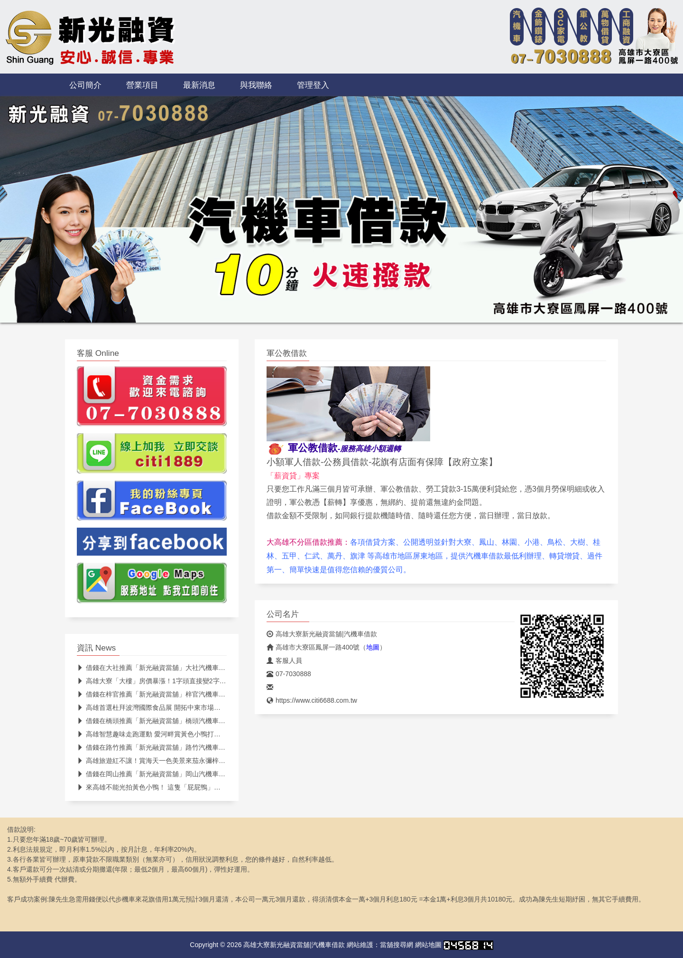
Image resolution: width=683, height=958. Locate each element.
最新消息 (199, 85)
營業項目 (142, 85)
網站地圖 (428, 945)
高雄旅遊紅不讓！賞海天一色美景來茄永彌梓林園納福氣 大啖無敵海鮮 (185, 760)
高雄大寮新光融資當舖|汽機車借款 (322, 634)
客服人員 (284, 660)
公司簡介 (85, 85)
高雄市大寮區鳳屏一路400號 (313, 647)
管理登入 (313, 85)
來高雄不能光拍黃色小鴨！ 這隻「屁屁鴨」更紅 (152, 787)
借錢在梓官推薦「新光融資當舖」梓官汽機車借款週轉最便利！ (174, 694)
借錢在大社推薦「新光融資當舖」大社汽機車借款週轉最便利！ (174, 667)
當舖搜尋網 (396, 945)
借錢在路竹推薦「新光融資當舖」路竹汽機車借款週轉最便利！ (174, 747)
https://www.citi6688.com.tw (312, 700)
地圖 (372, 647)
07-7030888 (289, 674)
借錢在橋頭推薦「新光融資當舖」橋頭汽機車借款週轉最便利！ (174, 721)
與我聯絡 (256, 85)
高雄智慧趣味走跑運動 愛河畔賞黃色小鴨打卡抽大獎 (158, 734)
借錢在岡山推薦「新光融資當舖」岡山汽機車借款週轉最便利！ (174, 774)
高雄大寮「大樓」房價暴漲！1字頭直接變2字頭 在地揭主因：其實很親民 (189, 681)
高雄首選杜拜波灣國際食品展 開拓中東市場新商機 (155, 707)
